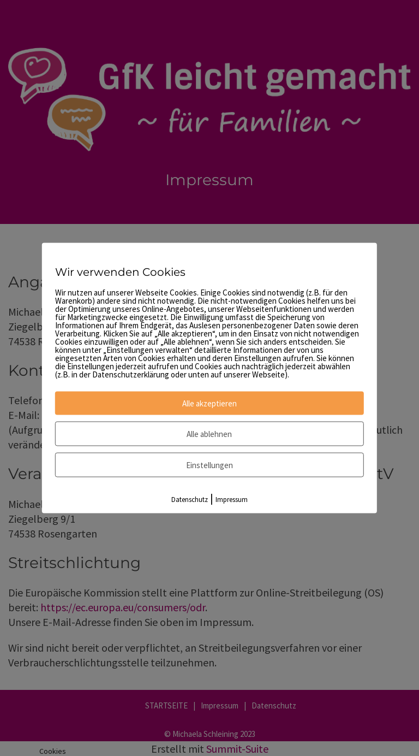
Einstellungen (209, 465)
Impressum (232, 499)
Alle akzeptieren (209, 403)
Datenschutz (189, 499)
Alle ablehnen (209, 434)
